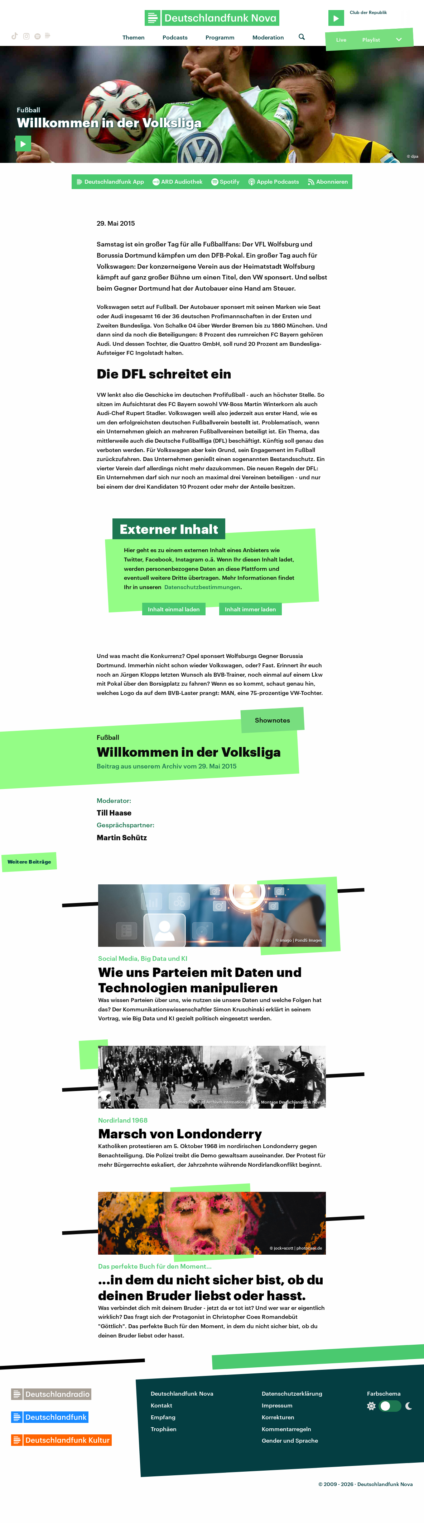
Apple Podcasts (273, 181)
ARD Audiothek (178, 181)
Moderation (268, 37)
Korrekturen (278, 1417)
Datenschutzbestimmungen (202, 586)
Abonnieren (328, 181)
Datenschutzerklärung (292, 1393)
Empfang (163, 1417)
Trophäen (164, 1428)
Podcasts (175, 37)
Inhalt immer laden (250, 609)
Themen (133, 37)
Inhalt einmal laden (174, 609)
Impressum (277, 1405)
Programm (220, 37)
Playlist (371, 40)
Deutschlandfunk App (110, 181)
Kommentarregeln (286, 1428)
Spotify (225, 181)
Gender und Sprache (290, 1440)
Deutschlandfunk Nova (182, 1393)
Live (341, 40)
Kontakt (161, 1405)
